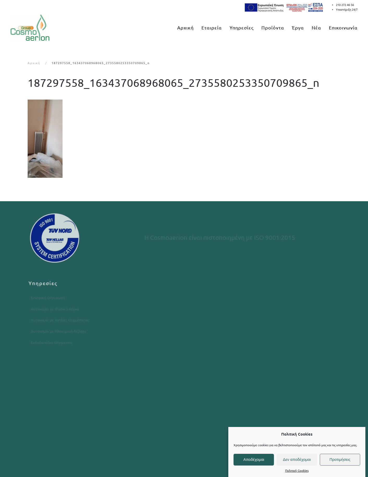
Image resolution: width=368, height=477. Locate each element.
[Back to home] (29, 28)
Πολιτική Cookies (297, 470)
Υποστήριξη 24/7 (347, 9)
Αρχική (185, 27)
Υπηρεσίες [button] (242, 27)
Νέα (316, 27)
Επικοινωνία (343, 27)
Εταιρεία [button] (211, 27)
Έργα (298, 27)
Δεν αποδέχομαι (297, 459)
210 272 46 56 (345, 5)
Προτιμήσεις (339, 459)
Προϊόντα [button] (272, 27)
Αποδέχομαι (253, 459)
